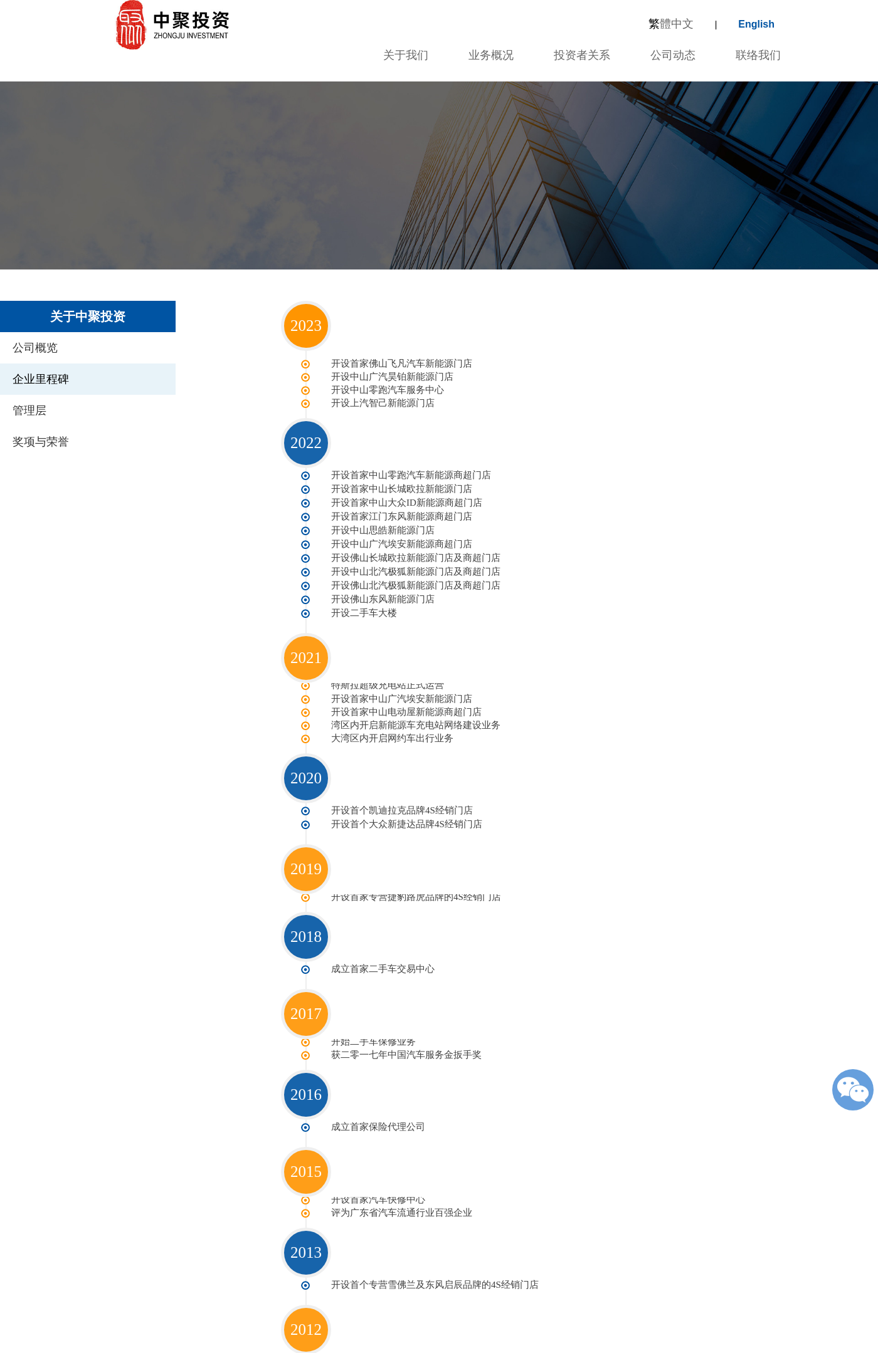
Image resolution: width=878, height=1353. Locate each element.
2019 (306, 854)
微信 (853, 1089)
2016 (306, 1077)
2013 (306, 1233)
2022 (306, 441)
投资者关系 (582, 55)
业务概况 (491, 55)
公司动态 (673, 55)
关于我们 (404, 55)
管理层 (29, 410)
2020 (306, 764)
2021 (306, 647)
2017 (306, 998)
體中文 (671, 24)
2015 (306, 1154)
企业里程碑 (41, 379)
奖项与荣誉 (41, 442)
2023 (306, 325)
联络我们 (758, 55)
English (756, 24)
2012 (306, 1310)
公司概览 (35, 348)
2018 (306, 920)
